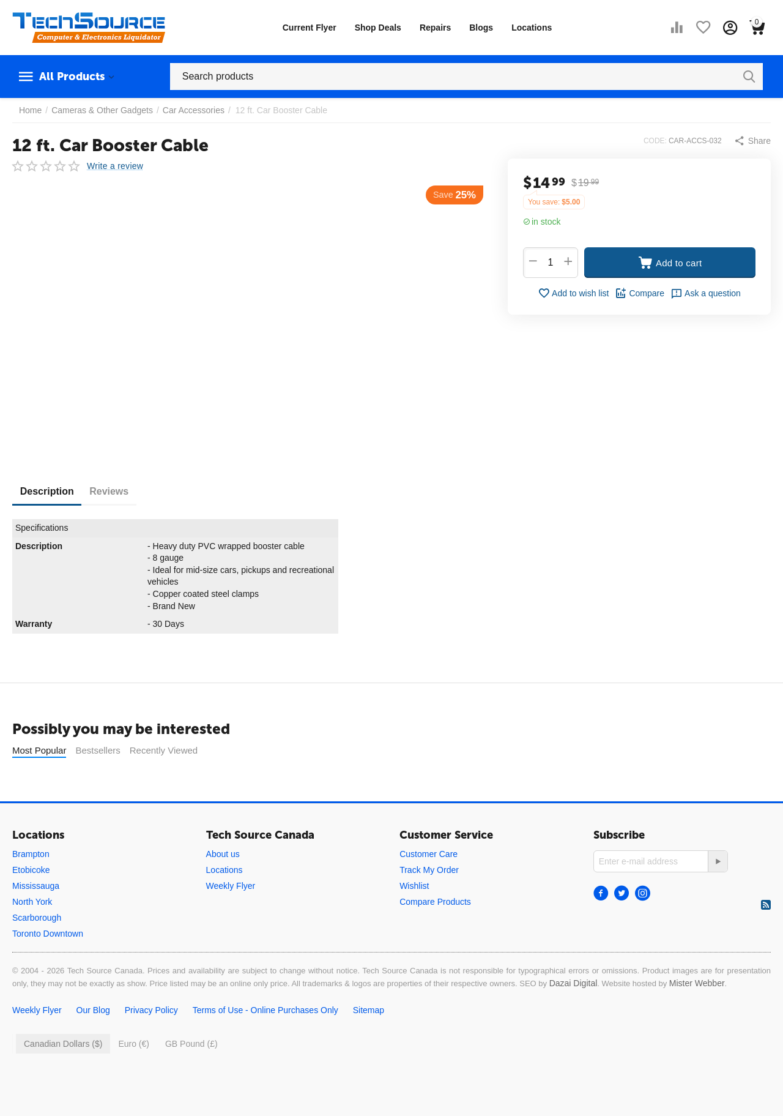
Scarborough (36, 918)
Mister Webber (697, 983)
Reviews (122, 491)
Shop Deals (378, 27)
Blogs (481, 27)
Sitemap (368, 1010)
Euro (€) (133, 1044)
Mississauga (35, 886)
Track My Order (429, 870)
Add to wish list (573, 293)
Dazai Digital (573, 983)
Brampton (31, 854)
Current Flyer (309, 27)
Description (51, 491)
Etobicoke (31, 870)
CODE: (655, 141)
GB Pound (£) (191, 1044)
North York (32, 902)
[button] (752, 140)
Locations (531, 27)
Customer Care (428, 854)
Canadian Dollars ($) (63, 1044)
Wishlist (414, 886)
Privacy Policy (151, 1010)
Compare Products (435, 902)
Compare (639, 293)
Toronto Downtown (47, 933)
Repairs (435, 27)
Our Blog (93, 1010)
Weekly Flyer (231, 886)
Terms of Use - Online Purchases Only (265, 1010)
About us (223, 854)
